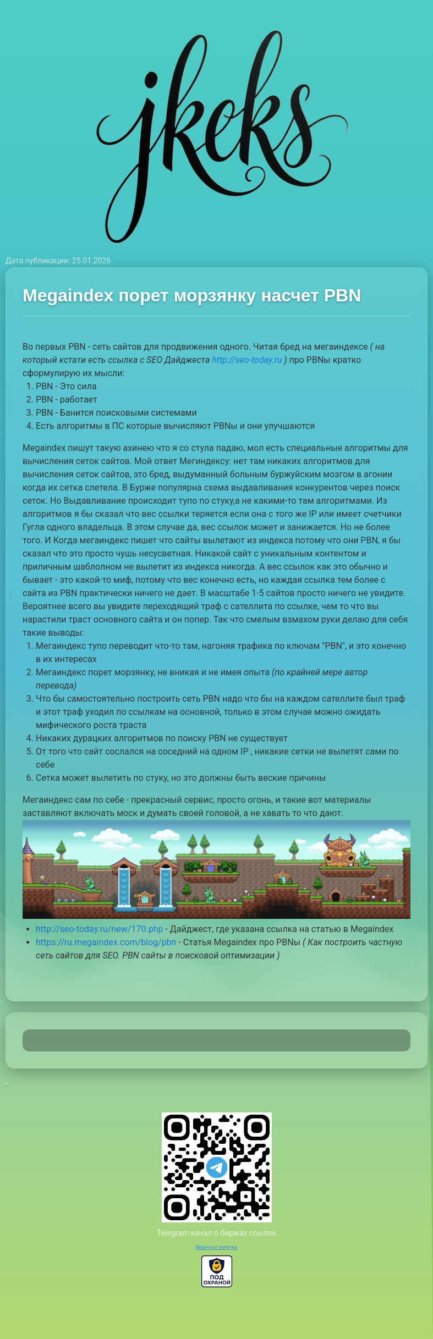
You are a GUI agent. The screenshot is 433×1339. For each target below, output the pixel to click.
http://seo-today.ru (247, 360)
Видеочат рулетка (217, 1247)
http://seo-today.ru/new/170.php (99, 929)
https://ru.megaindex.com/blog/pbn (106, 942)
